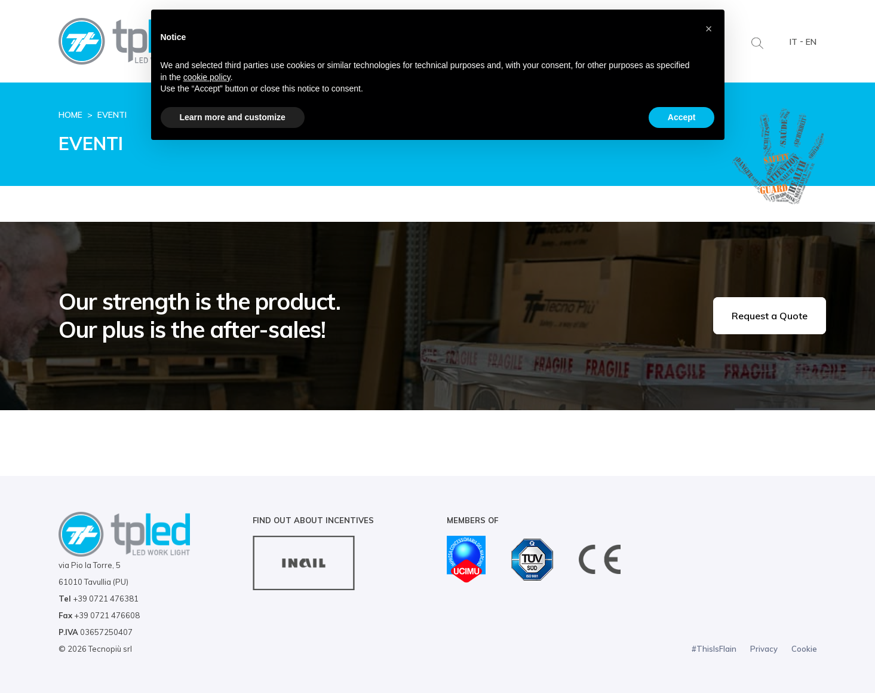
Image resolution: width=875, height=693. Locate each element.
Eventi (112, 114)
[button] (709, 28)
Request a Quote (770, 316)
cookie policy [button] (207, 77)
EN (811, 41)
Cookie (804, 649)
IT (793, 41)
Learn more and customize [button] (232, 117)
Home (70, 114)
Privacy (764, 649)
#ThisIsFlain (714, 649)
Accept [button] (682, 117)
